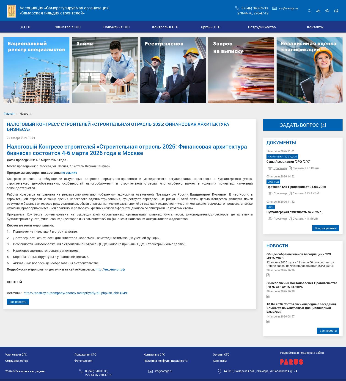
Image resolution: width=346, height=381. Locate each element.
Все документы (326, 228)
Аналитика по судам (282, 156)
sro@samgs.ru (285, 8)
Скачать (296, 168)
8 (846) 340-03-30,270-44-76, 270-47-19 (98, 373)
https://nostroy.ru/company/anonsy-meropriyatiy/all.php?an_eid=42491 (76, 293)
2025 (270, 207)
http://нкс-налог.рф (110, 269)
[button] (67, 27)
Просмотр (277, 168)
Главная (8, 113)
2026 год (273, 181)
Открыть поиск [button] (309, 11)
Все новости (17, 302)
